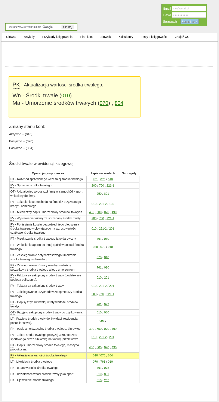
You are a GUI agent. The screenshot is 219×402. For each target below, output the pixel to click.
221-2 (103, 204)
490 (114, 212)
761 (95, 179)
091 (101, 320)
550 (99, 329)
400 (91, 212)
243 (106, 380)
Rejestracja (170, 21)
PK (16, 84)
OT (12, 191)
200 (94, 185)
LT (12, 318)
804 (119, 103)
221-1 (110, 185)
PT (12, 238)
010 (65, 95)
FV (12, 185)
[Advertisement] (109, 54)
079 (106, 304)
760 (101, 185)
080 (106, 312)
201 (111, 228)
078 (106, 367)
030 (95, 247)
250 (99, 193)
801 (106, 193)
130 (111, 204)
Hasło (167, 15)
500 (99, 212)
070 (104, 103)
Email (167, 8)
